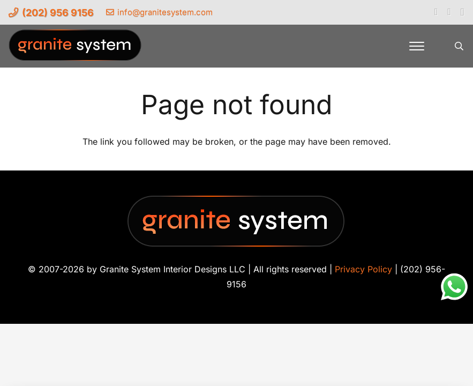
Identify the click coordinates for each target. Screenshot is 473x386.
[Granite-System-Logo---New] (75, 48)
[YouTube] (449, 12)
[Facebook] (436, 12)
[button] (416, 46)
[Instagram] (462, 12)
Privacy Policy (363, 269)
